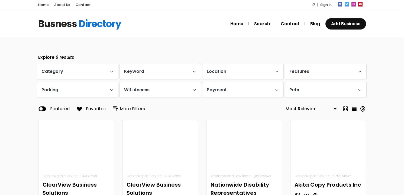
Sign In (326, 4)
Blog (315, 24)
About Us (62, 4)
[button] (313, 4)
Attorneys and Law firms (230, 176)
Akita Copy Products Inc (328, 184)
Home (43, 4)
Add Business (345, 24)
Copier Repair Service (60, 176)
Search (262, 24)
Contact (83, 4)
